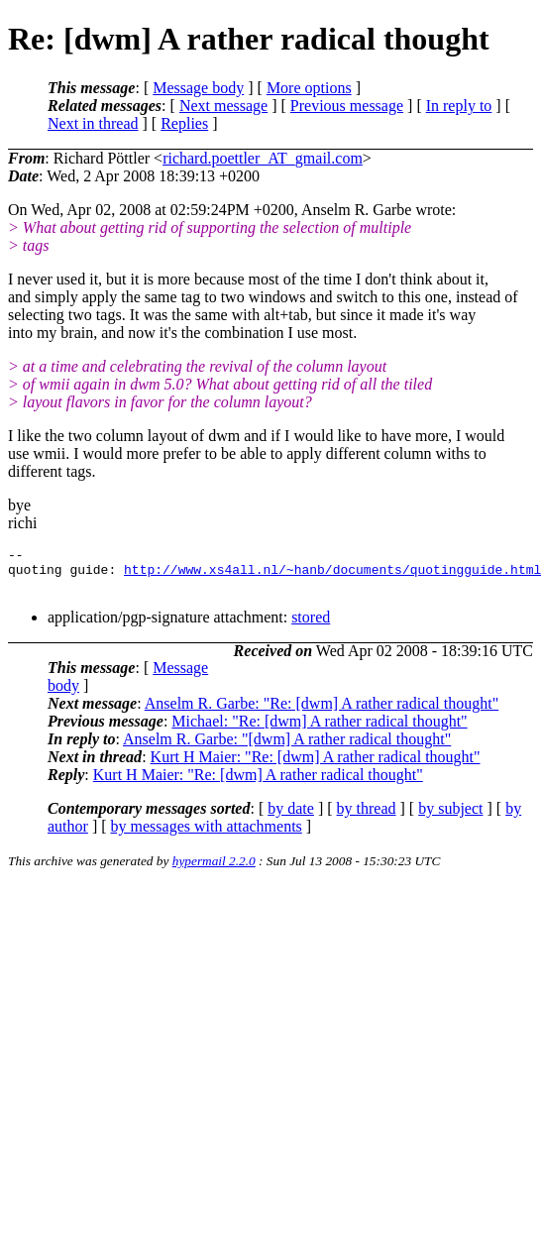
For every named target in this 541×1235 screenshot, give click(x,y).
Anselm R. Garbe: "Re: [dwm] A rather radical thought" (321, 712)
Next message (223, 105)
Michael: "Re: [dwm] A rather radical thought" (319, 730)
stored (310, 626)
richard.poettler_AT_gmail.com (262, 158)
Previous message (346, 105)
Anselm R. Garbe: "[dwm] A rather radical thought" (287, 747)
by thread (366, 817)
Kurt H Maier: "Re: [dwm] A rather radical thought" (316, 765)
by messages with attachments (206, 835)
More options (309, 87)
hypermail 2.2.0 (214, 869)
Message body (198, 87)
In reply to (459, 105)
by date (291, 817)
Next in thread (93, 123)
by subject (450, 817)
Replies (184, 123)
